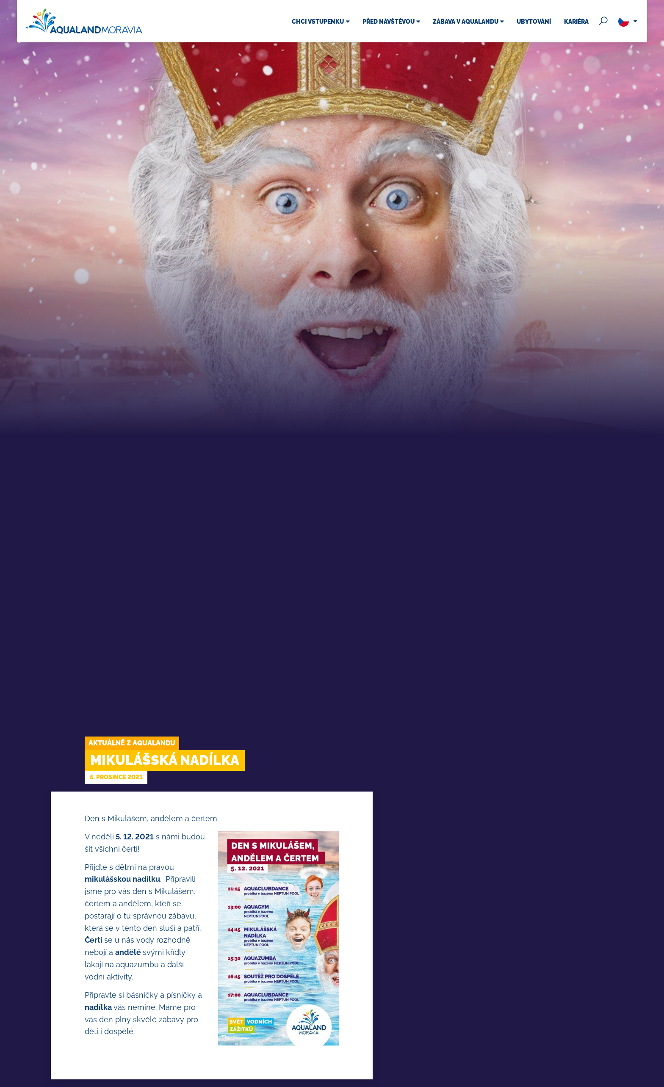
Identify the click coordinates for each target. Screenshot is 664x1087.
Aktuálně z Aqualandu (132, 743)
